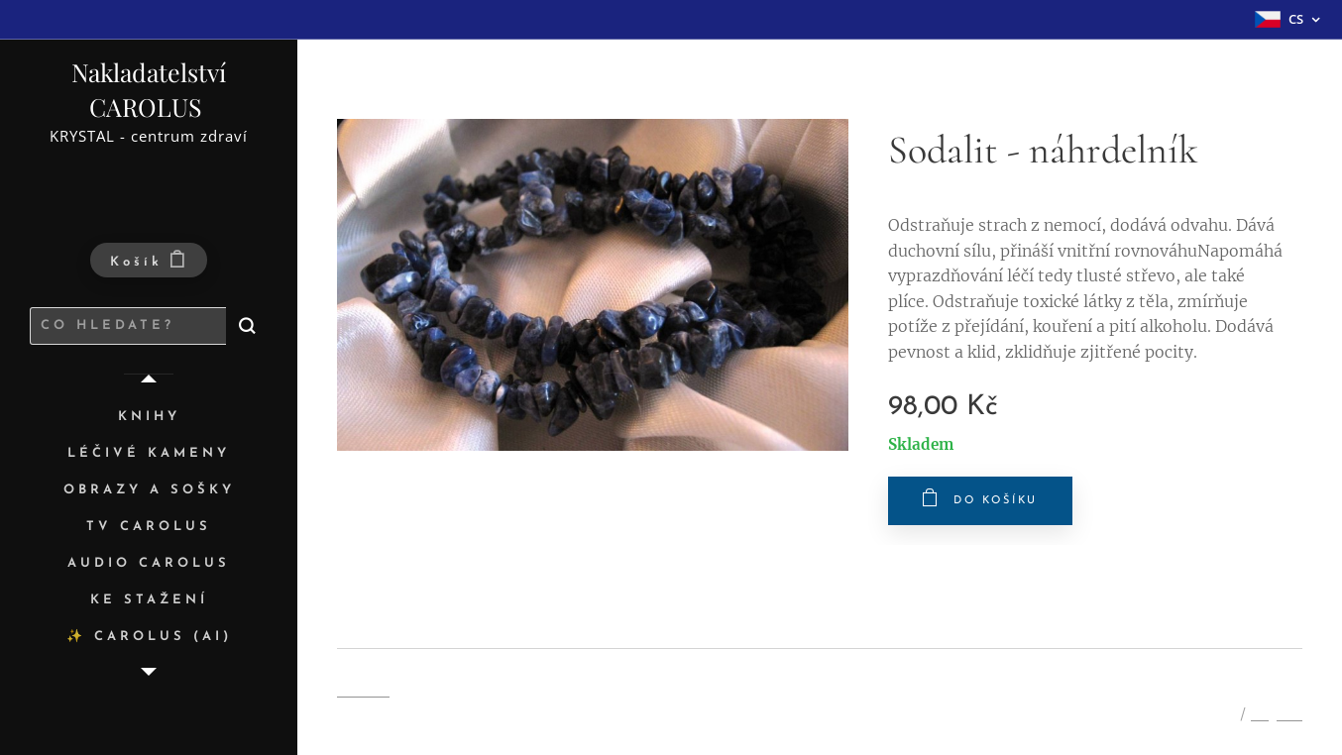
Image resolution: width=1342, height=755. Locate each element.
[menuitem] (148, 417)
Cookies (363, 690)
